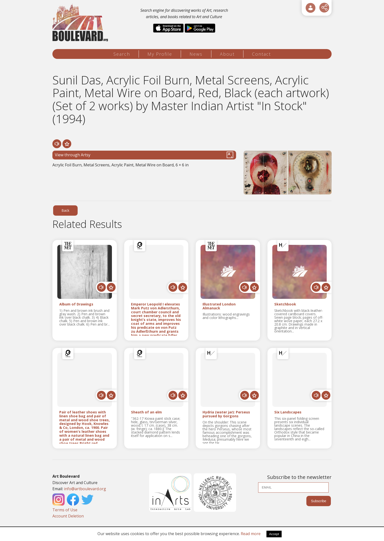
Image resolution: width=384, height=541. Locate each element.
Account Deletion (68, 516)
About (227, 54)
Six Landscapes (287, 412)
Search (121, 54)
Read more (251, 533)
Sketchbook (285, 304)
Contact (261, 54)
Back (65, 210)
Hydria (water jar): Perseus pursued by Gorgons (226, 414)
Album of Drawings (76, 304)
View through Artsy (144, 154)
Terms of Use (64, 510)
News (196, 54)
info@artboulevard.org (85, 488)
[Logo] (80, 23)
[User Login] (310, 8)
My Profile (159, 54)
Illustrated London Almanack (219, 306)
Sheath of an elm (146, 412)
